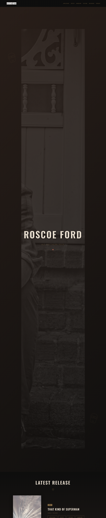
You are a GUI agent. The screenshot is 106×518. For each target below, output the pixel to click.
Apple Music (66, 3)
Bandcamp (78, 3)
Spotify (73, 3)
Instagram (91, 3)
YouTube (85, 3)
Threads (98, 3)
